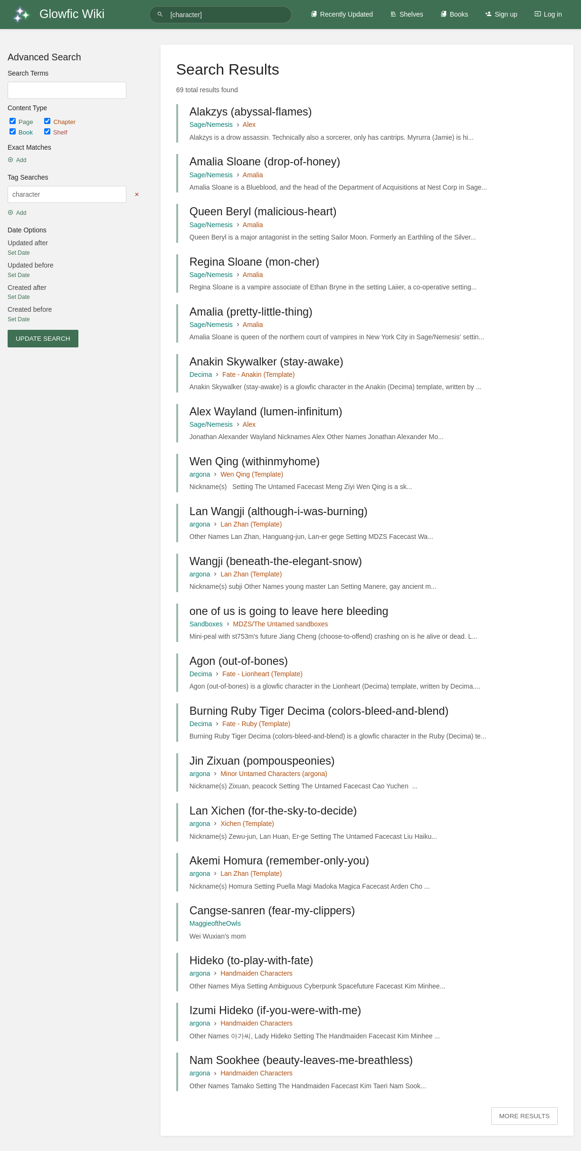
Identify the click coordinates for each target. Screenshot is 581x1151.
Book (22, 132)
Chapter (60, 121)
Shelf (55, 132)
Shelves (406, 14)
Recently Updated (342, 14)
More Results (524, 1116)
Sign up (501, 14)
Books (454, 14)
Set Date (19, 252)
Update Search (43, 338)
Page (22, 121)
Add (17, 160)
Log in (548, 14)
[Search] (161, 14)
